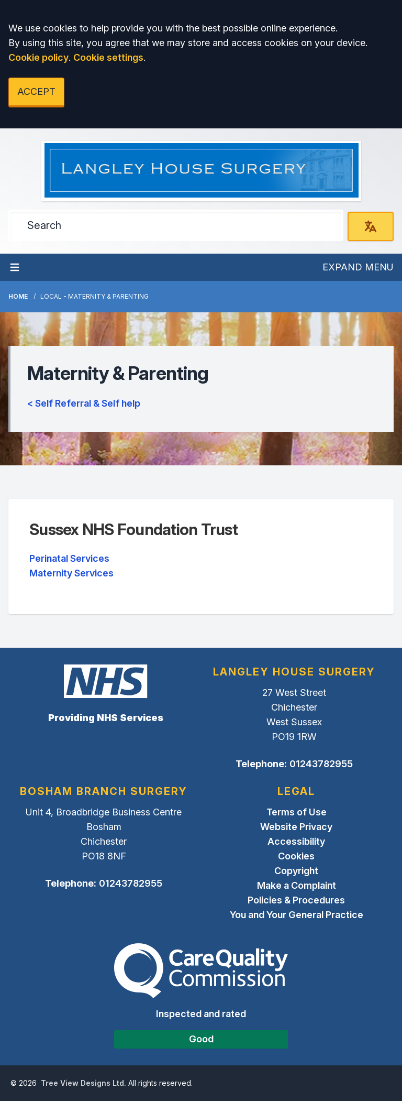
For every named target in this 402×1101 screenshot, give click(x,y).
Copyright (296, 870)
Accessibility (296, 841)
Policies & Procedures (296, 900)
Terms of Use (296, 811)
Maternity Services (71, 573)
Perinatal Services (69, 558)
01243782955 (321, 763)
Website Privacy (296, 826)
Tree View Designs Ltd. (83, 1082)
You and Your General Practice (296, 914)
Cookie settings (108, 57)
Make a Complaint (296, 885)
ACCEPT (36, 91)
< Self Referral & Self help (83, 403)
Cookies (296, 856)
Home (18, 296)
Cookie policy (38, 57)
